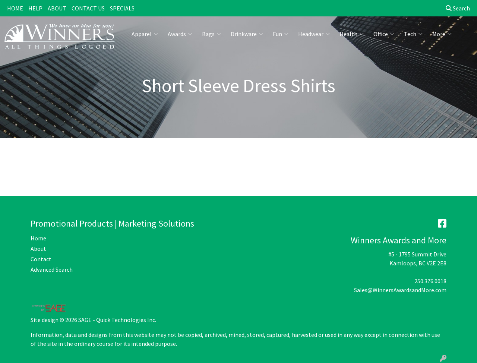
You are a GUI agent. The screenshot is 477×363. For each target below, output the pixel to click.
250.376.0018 (430, 281)
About (38, 248)
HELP (35, 8)
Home (38, 238)
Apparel (145, 33)
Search (458, 8)
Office (383, 33)
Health (351, 33)
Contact (41, 259)
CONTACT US (88, 8)
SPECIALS (122, 8)
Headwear (314, 33)
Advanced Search (52, 269)
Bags (211, 33)
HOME (15, 8)
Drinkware (247, 33)
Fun (280, 33)
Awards (180, 33)
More (442, 33)
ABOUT (57, 8)
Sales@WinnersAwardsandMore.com (400, 290)
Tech (413, 33)
